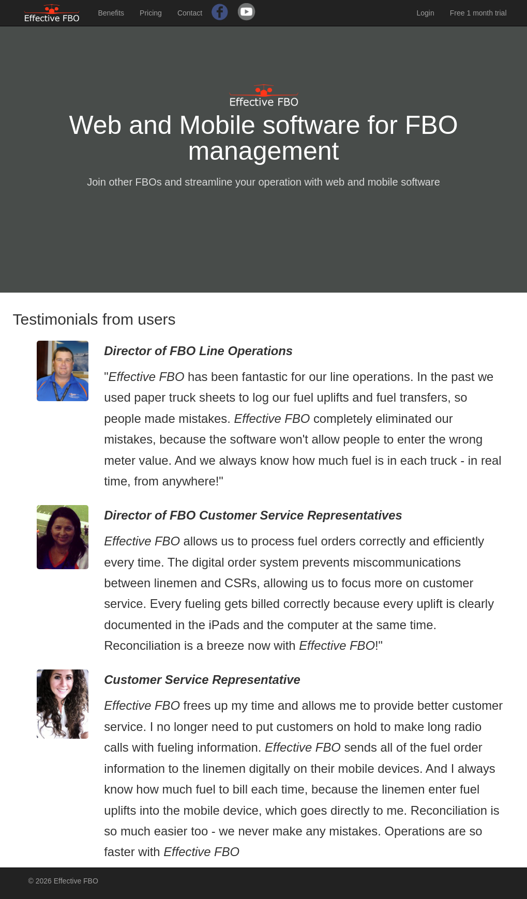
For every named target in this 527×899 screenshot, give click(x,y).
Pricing (151, 13)
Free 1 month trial (478, 13)
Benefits (111, 13)
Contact (189, 13)
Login (425, 13)
